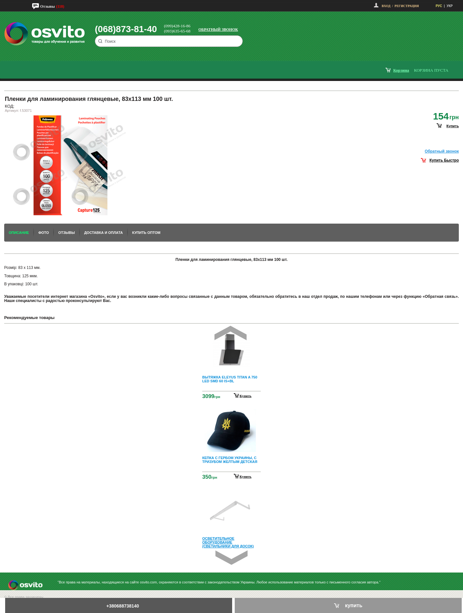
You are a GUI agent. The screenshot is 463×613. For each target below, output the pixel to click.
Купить (245, 396)
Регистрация (407, 6)
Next (231, 557)
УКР (450, 6)
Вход (386, 6)
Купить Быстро (444, 160)
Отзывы (47, 6)
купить (453, 126)
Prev (230, 333)
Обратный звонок (218, 29)
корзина (401, 70)
